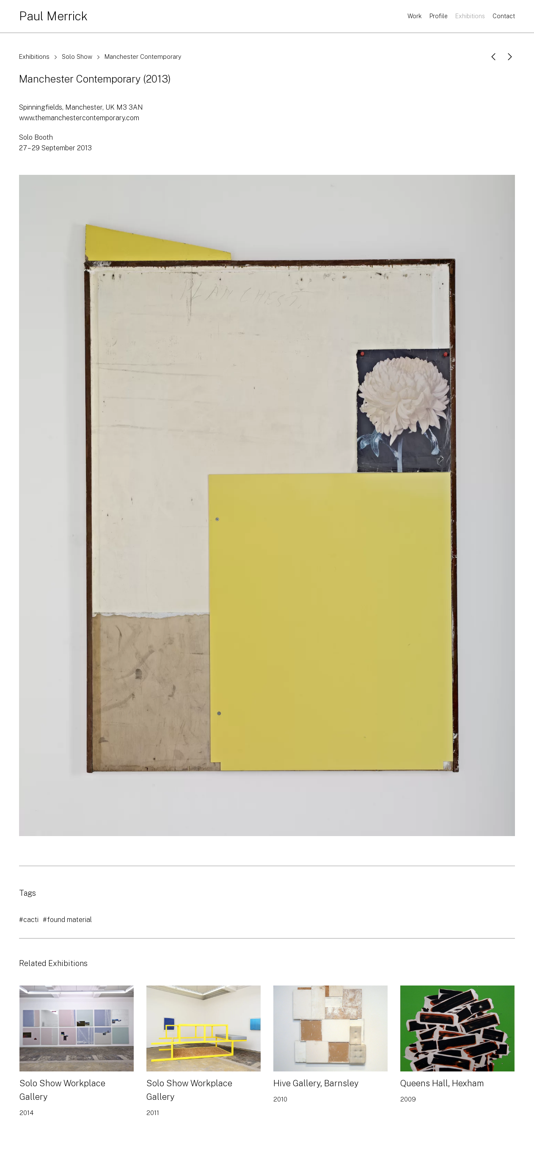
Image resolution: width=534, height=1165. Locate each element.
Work (414, 16)
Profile (438, 16)
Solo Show (77, 56)
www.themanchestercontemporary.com (79, 118)
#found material (67, 920)
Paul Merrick (53, 16)
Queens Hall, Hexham (442, 1083)
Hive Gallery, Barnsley (315, 1083)
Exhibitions (470, 16)
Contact (504, 16)
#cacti (29, 920)
